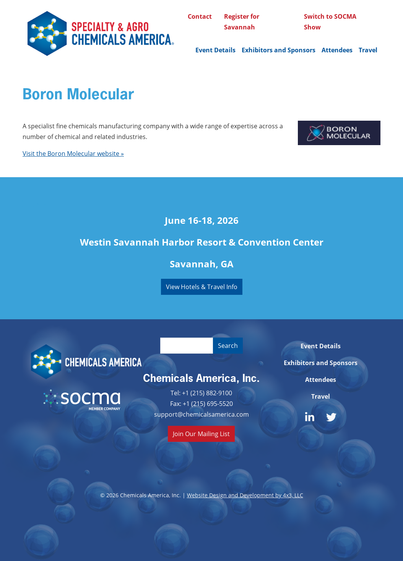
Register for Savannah (241, 21)
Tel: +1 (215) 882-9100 (201, 393)
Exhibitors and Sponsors (278, 50)
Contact (200, 16)
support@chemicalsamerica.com (201, 414)
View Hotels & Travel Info (201, 287)
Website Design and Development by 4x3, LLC (245, 495)
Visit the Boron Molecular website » (73, 153)
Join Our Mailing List (201, 434)
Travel (368, 50)
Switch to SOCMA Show (330, 21)
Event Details (215, 50)
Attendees (337, 50)
